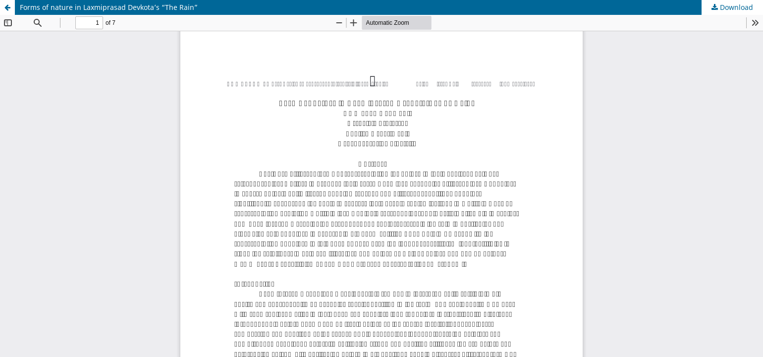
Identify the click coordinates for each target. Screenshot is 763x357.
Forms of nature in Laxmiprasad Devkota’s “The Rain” (109, 7)
